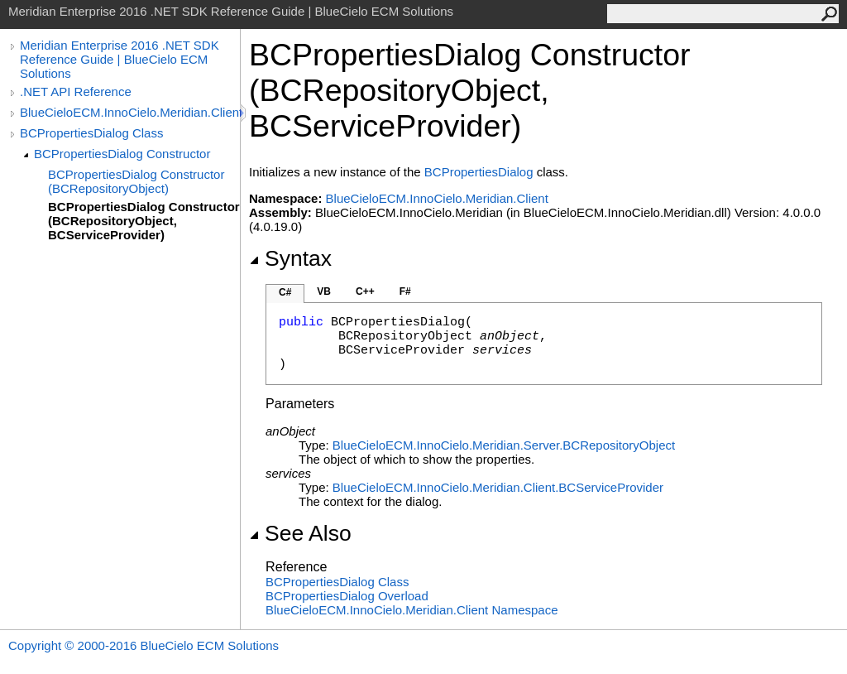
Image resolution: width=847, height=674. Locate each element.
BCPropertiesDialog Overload (347, 596)
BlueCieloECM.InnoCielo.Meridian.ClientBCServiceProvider (498, 487)
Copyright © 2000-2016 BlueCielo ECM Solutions (143, 645)
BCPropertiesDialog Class (91, 133)
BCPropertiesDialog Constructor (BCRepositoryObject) (136, 181)
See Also (300, 533)
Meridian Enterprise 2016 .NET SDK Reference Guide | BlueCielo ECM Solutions (119, 59)
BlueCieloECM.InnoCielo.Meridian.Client (130, 112)
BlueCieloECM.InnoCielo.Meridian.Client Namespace (412, 610)
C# (285, 292)
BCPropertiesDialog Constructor (122, 154)
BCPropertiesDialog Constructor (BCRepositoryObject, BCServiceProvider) (144, 221)
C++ (365, 291)
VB (324, 291)
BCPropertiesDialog (479, 172)
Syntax (290, 258)
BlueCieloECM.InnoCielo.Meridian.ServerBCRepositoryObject (504, 445)
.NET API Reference (76, 91)
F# (405, 291)
